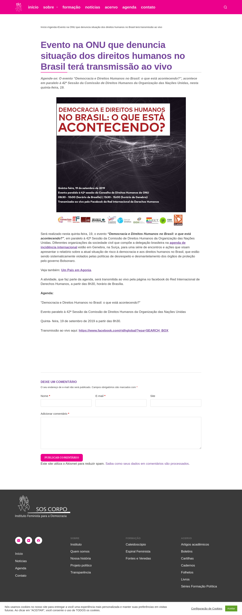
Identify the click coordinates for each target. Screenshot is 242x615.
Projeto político (81, 565)
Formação (72, 7)
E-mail (100, 396)
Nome (45, 396)
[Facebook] (38, 540)
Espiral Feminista (138, 551)
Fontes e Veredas (138, 558)
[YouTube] (28, 540)
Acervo (111, 7)
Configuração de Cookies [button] (206, 608)
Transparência (81, 572)
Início (33, 7)
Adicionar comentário (55, 414)
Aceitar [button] (231, 608)
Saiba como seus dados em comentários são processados (147, 463)
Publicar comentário (61, 457)
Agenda (129, 7)
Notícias (92, 7)
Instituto (76, 544)
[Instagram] (18, 540)
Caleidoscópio (136, 544)
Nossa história (81, 558)
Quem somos (80, 551)
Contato (148, 7)
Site (152, 395)
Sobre (51, 7)
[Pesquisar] (225, 7)
